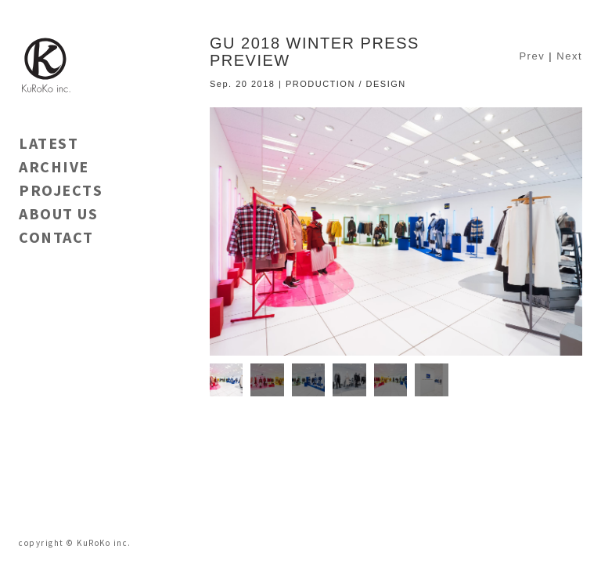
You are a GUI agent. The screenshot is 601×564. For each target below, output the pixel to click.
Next (569, 56)
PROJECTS (61, 190)
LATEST (48, 143)
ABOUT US (58, 213)
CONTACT (56, 237)
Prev (532, 56)
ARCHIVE (54, 166)
